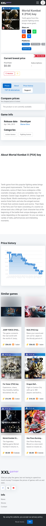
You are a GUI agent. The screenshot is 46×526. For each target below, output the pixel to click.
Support (27, 90)
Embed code (26, 48)
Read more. (20, 522)
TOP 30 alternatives (12, 90)
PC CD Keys (35, 44)
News (3, 499)
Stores (3, 503)
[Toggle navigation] (37, 2)
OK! (30, 522)
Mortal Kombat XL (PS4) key (10, 438)
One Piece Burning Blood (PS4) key (34, 438)
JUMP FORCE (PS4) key (10, 330)
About (16, 86)
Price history (28, 86)
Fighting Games (25, 134)
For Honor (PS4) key (11, 384)
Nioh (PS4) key (32, 330)
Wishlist (9, 73)
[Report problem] (17, 74)
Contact (4, 507)
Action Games (10, 134)
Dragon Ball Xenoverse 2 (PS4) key (34, 384)
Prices (7, 86)
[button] (43, 2)
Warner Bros (25, 124)
